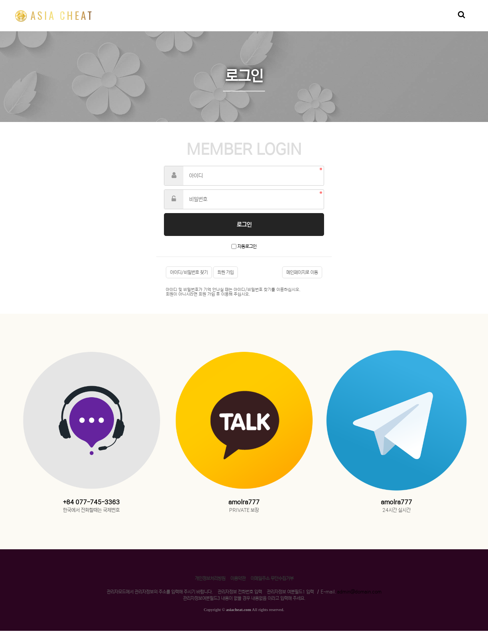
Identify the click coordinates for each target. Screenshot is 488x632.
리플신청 (234, 21)
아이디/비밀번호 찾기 (189, 273)
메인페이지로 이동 (302, 273)
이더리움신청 (272, 21)
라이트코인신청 (355, 21)
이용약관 (238, 579)
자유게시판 (431, 21)
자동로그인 (247, 247)
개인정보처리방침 (210, 579)
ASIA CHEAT (54, 15)
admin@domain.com (359, 592)
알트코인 (395, 21)
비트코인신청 (195, 21)
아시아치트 (312, 21)
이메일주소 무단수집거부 (272, 579)
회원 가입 (225, 273)
